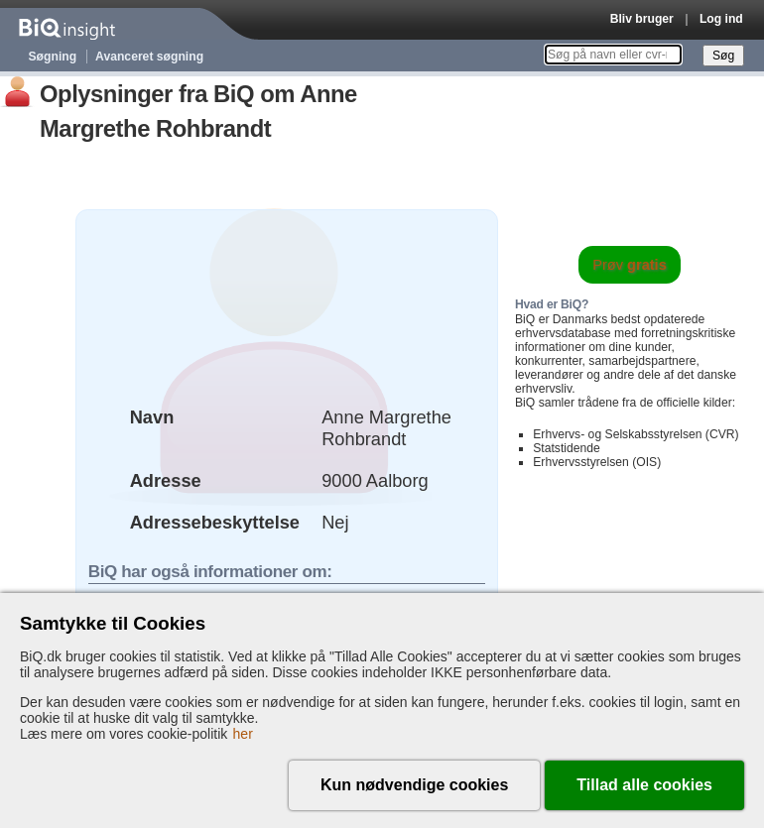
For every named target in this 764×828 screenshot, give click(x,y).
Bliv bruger (642, 19)
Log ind (721, 19)
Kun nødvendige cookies (414, 784)
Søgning (53, 56)
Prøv (629, 265)
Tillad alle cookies (644, 784)
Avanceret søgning (149, 56)
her (243, 734)
